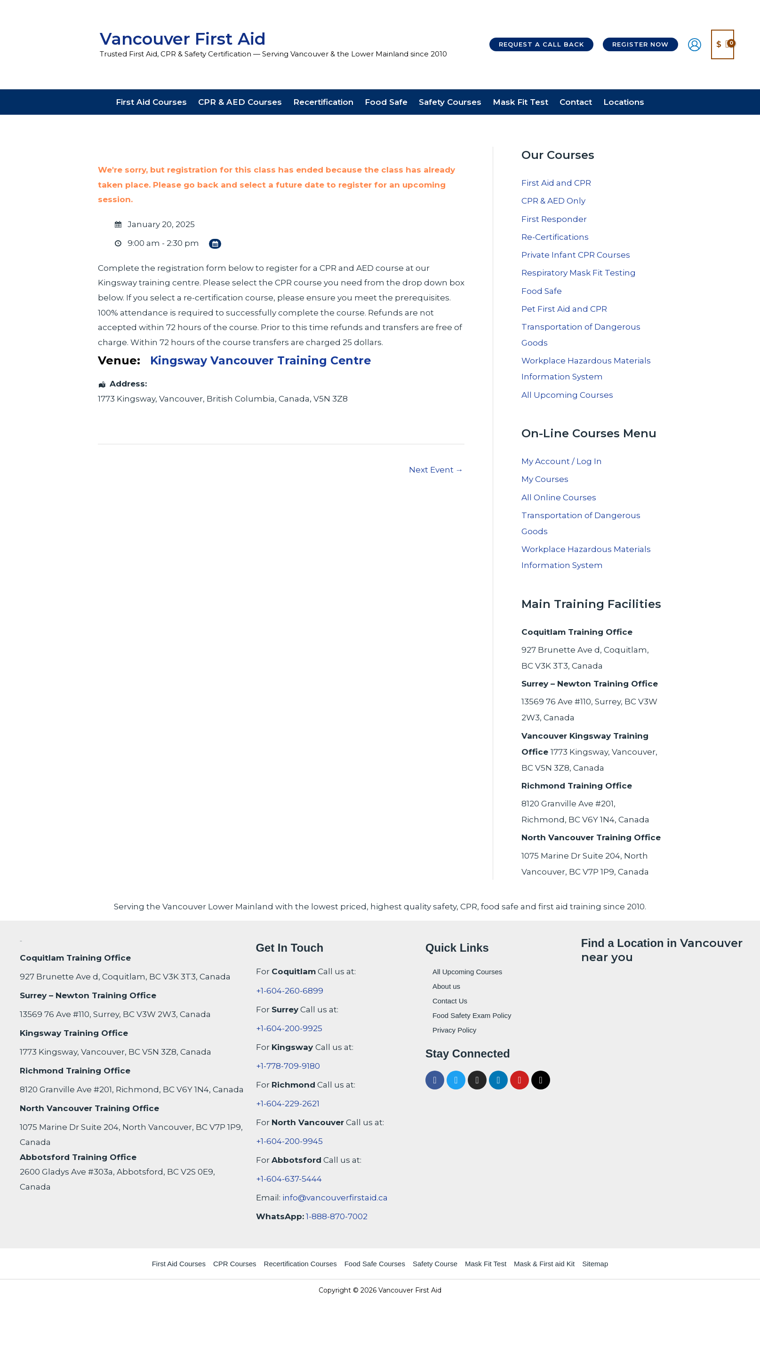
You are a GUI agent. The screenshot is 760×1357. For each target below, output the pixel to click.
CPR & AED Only (553, 200)
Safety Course (435, 1264)
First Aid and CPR (556, 183)
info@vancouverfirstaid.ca (335, 1197)
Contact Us (449, 1001)
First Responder (554, 219)
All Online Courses (558, 497)
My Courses (544, 479)
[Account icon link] (695, 45)
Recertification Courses (300, 1264)
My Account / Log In (561, 461)
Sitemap (595, 1264)
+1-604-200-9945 (289, 1141)
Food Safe (541, 291)
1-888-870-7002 (337, 1216)
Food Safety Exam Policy (472, 1015)
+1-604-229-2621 (288, 1103)
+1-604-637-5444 (289, 1178)
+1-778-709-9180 (288, 1066)
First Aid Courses (179, 1264)
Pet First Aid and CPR (564, 309)
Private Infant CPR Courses (575, 255)
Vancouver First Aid (183, 39)
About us (446, 986)
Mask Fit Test (485, 1264)
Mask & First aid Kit (544, 1264)
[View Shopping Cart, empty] (722, 44)
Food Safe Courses (374, 1264)
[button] (541, 44)
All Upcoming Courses (567, 395)
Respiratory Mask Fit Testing (578, 272)
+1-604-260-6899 (289, 990)
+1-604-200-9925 (289, 1028)
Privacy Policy (454, 1030)
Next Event (436, 469)
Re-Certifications (555, 237)
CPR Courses (234, 1264)
